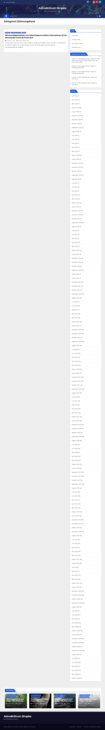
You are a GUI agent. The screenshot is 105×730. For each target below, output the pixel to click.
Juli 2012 (74, 539)
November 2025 (76, 119)
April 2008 (75, 670)
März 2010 (75, 579)
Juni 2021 (74, 306)
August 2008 (75, 654)
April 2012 (75, 551)
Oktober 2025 (76, 123)
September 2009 (77, 603)
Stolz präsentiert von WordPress (11, 726)
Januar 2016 (75, 468)
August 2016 (75, 440)
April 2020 (75, 361)
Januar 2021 (75, 325)
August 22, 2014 (10, 40)
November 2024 (76, 167)
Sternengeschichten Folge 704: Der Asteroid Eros (39, 701)
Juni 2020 (75, 353)
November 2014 (76, 476)
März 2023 (75, 246)
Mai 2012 (74, 547)
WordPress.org (76, 47)
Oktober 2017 (76, 385)
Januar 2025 (75, 159)
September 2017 (76, 389)
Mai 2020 (74, 357)
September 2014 (77, 484)
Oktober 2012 (76, 527)
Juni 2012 (74, 543)
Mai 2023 (74, 238)
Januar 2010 (75, 587)
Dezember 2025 (76, 115)
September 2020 (77, 341)
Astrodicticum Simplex (52, 8)
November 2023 (76, 214)
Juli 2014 (74, 492)
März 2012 (75, 555)
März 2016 (75, 460)
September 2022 (77, 270)
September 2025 (77, 127)
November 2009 (76, 595)
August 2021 (75, 298)
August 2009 (75, 607)
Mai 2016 (74, 452)
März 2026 (75, 103)
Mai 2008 (74, 666)
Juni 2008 (75, 662)
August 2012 (75, 535)
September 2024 (77, 175)
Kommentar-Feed (77, 43)
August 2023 (75, 226)
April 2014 (75, 504)
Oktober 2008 (76, 646)
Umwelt (24, 32)
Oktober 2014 (76, 480)
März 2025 (75, 151)
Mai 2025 (74, 143)
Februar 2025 (76, 155)
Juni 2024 (75, 187)
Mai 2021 (74, 310)
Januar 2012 (75, 563)
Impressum (79, 726)
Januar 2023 (75, 254)
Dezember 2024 (76, 163)
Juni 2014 (74, 496)
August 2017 (75, 393)
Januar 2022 (75, 278)
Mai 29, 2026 (11, 703)
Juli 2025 (74, 135)
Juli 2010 (74, 567)
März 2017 (75, 413)
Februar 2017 (75, 416)
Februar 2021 (75, 321)
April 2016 (75, 456)
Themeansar (33, 726)
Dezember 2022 (76, 258)
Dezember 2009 (76, 591)
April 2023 (75, 242)
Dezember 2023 (76, 210)
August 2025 (75, 131)
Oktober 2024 (76, 171)
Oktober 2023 (76, 218)
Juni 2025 (75, 139)
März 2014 (75, 508)
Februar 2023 (76, 250)
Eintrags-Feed (76, 39)
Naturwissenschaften (16, 32)
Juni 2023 (75, 234)
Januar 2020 (75, 373)
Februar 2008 (76, 678)
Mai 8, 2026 (84, 703)
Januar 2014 (75, 516)
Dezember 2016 (76, 424)
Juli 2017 (74, 397)
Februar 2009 (76, 630)
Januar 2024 (75, 207)
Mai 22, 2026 (35, 703)
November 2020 (76, 333)
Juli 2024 (74, 183)
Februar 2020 (76, 369)
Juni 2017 (74, 401)
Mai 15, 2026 (60, 703)
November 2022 (76, 262)
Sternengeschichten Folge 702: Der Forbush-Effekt (88, 701)
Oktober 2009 (76, 599)
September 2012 (76, 531)
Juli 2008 (74, 658)
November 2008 (76, 642)
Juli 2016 (74, 444)
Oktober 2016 (76, 432)
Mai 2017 (74, 405)
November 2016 (76, 428)
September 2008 (77, 650)
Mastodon (13, 16)
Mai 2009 (74, 619)
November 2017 (76, 381)
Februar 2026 (76, 107)
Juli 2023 (74, 230)
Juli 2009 (74, 611)
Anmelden (75, 35)
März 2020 (75, 365)
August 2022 (75, 274)
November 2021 (76, 286)
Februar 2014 (75, 512)
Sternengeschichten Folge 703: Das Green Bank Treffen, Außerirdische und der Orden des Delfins (85, 60)
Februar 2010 (75, 583)
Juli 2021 (74, 302)
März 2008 (75, 674)
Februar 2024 (76, 203)
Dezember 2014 (76, 472)
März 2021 (75, 317)
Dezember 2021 (76, 282)
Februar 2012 (75, 559)
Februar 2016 (75, 464)
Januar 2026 (75, 111)
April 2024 (75, 195)
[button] (97, 16)
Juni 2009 (75, 615)
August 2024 (75, 179)
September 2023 (77, 222)
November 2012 (76, 523)
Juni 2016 (74, 448)
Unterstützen (72, 726)
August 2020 (75, 345)
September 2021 (76, 294)
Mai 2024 (74, 191)
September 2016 (77, 436)
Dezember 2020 (76, 329)
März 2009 (75, 626)
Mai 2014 (74, 500)
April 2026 (75, 100)
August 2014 (75, 488)
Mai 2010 (74, 571)
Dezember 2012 (76, 519)
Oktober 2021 (76, 290)
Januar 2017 (75, 420)
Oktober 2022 (76, 266)
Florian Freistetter (22, 40)
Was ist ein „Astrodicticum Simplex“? (92, 726)
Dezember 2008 (76, 638)
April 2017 (75, 409)
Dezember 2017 (76, 377)
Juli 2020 (74, 349)
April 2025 (75, 147)
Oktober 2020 (76, 337)
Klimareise (7, 32)
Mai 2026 (74, 96)
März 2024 (75, 199)
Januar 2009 (75, 634)
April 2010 (75, 575)
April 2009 (75, 622)
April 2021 (75, 313)
